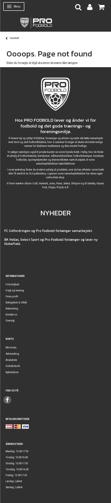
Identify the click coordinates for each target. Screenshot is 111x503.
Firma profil (12, 296)
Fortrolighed (12, 284)
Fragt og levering (15, 290)
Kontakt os (11, 314)
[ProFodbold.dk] (55, 23)
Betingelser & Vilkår (16, 302)
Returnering (12, 308)
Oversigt (10, 320)
